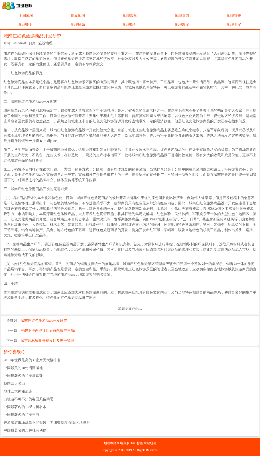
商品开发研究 (56, 320)
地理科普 (234, 16)
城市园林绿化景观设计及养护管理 (47, 341)
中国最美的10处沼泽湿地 (23, 368)
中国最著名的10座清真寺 (23, 376)
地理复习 (182, 16)
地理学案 (234, 25)
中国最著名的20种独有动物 (25, 430)
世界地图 (78, 16)
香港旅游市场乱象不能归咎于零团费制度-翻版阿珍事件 (47, 422)
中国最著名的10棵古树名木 (25, 407)
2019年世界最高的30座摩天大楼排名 (32, 360)
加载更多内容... (130, 308)
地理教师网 (112, 443)
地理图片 (26, 25)
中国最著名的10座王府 (21, 415)
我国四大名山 (14, 383)
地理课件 (130, 25)
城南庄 (26, 320)
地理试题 (78, 25)
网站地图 (150, 443)
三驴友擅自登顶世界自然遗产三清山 (49, 331)
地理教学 (130, 16)
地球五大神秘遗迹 (18, 391)
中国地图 (26, 16)
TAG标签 (137, 443)
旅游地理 (45, 43)
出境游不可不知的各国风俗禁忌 (28, 399)
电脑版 (125, 443)
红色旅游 (38, 320)
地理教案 (182, 25)
